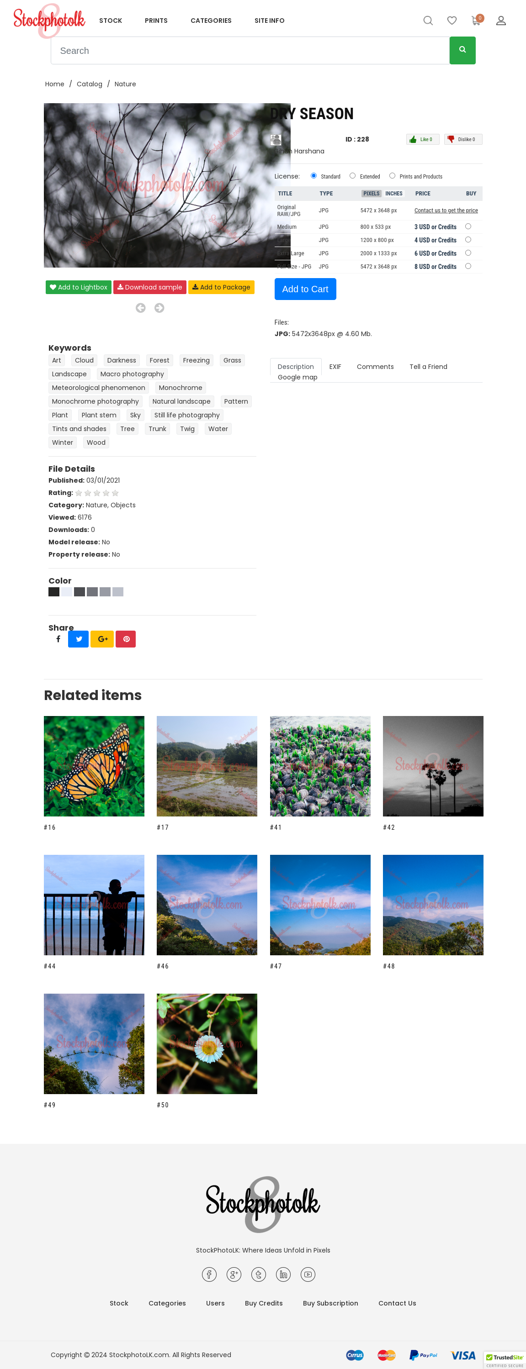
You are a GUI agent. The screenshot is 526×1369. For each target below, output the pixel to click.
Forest (160, 360)
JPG (324, 226)
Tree (127, 428)
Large (284, 240)
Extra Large (290, 253)
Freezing (196, 360)
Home (54, 84)
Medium (287, 226)
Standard (331, 177)
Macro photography (132, 374)
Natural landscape (182, 401)
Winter (62, 442)
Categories (211, 20)
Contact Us (397, 1303)
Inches (394, 193)
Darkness (121, 360)
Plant (60, 415)
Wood (96, 442)
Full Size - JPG (294, 266)
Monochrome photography (95, 401)
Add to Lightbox (78, 287)
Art (56, 360)
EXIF (335, 366)
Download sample (149, 287)
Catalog (89, 84)
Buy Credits (264, 1303)
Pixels (372, 193)
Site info (270, 20)
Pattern (236, 401)
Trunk (157, 428)
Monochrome (180, 387)
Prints (156, 20)
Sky (135, 415)
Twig (187, 428)
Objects (123, 505)
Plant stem (99, 415)
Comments (375, 366)
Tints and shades (79, 428)
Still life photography (187, 415)
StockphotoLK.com (139, 1354)
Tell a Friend (428, 366)
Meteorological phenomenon (98, 387)
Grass (232, 360)
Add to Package (221, 287)
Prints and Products (421, 177)
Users (215, 1303)
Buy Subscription (330, 1303)
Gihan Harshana (299, 151)
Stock (110, 20)
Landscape (69, 374)
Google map (298, 377)
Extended (370, 177)
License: (287, 176)
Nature (125, 84)
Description (296, 366)
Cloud (84, 360)
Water (218, 428)
